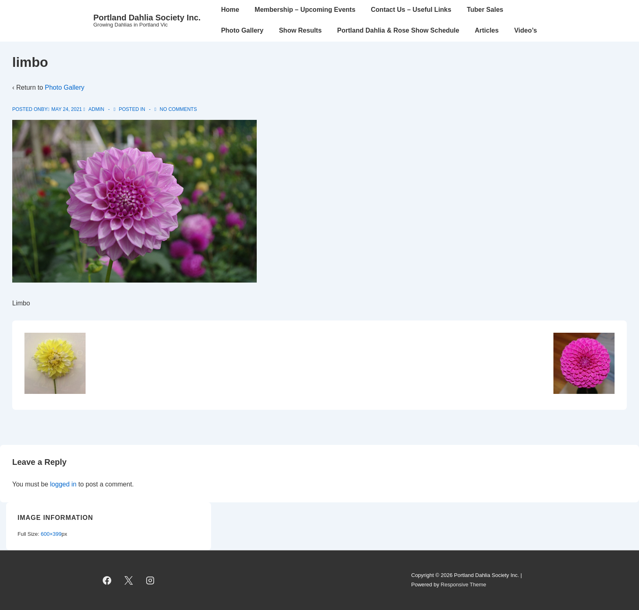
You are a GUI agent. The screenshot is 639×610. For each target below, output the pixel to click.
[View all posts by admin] (94, 109)
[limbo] (66, 109)
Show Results (300, 30)
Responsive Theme (463, 584)
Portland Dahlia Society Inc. (147, 17)
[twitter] (129, 580)
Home (230, 9)
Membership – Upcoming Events (305, 9)
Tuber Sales (485, 9)
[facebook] (107, 580)
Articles (487, 30)
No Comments (178, 109)
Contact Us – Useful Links (411, 9)
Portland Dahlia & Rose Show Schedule (398, 30)
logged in (63, 484)
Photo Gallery (242, 30)
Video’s (525, 30)
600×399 (51, 534)
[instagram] (150, 580)
